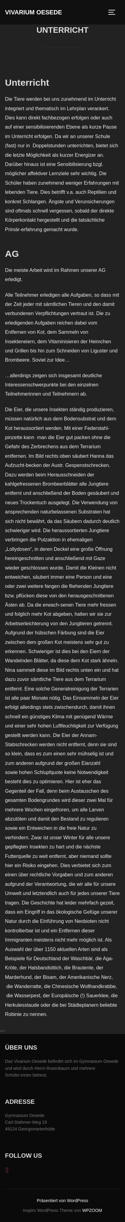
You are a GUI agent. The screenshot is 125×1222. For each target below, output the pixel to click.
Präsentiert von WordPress (62, 1200)
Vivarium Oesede (33, 12)
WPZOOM (92, 1210)
